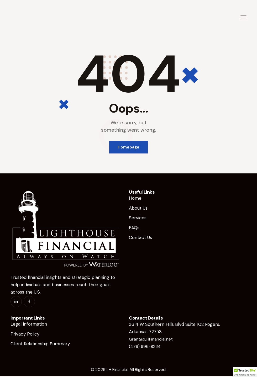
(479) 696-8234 (145, 347)
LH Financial (117, 370)
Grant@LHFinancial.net (153, 340)
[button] (243, 17)
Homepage (128, 147)
